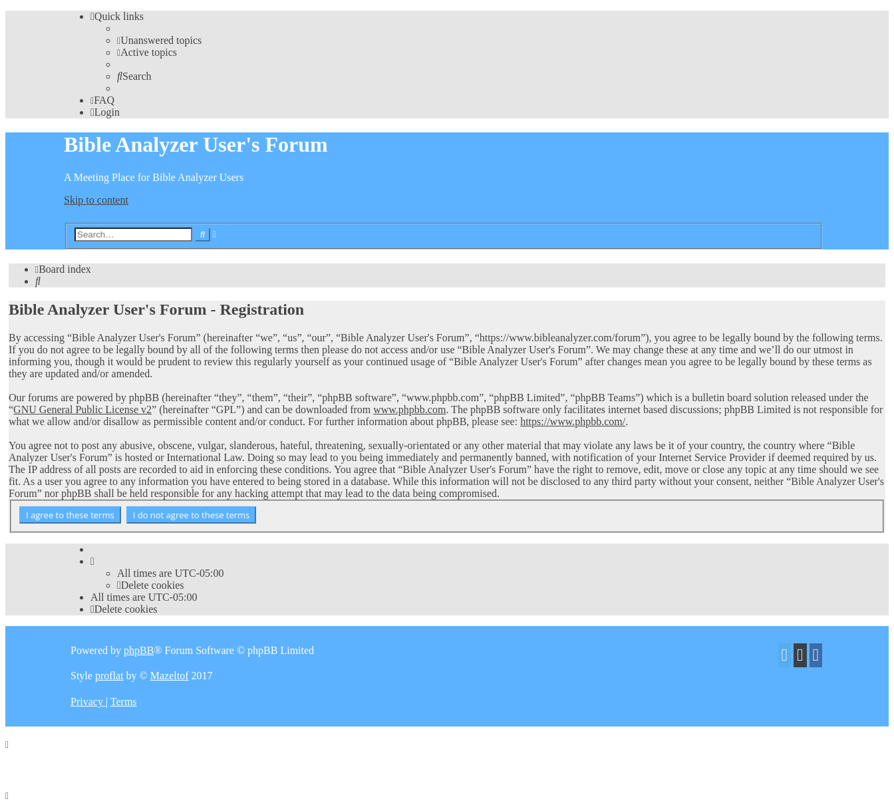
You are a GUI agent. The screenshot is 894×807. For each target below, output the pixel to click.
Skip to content (96, 200)
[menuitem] (159, 40)
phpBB (139, 650)
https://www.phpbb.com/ (572, 421)
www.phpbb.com (409, 409)
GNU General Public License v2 (82, 409)
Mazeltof (169, 675)
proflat (109, 675)
